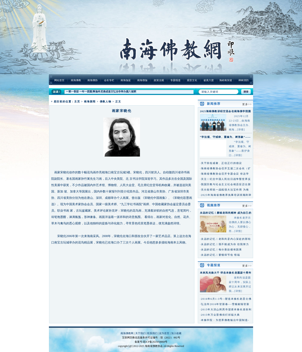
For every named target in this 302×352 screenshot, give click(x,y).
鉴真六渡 (209, 80)
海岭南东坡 (225, 80)
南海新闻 (90, 101)
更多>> (247, 104)
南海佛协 (92, 80)
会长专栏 (109, 80)
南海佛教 (76, 80)
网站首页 (59, 80)
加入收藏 (176, 333)
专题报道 (175, 80)
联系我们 (152, 333)
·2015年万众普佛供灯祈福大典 (220, 314)
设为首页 (164, 333)
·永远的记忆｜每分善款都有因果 (221, 249)
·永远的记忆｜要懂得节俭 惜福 (220, 254)
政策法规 (159, 80)
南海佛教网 (127, 333)
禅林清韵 (243, 80)
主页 (77, 101)
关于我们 (140, 333)
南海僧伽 (142, 80)
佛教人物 (105, 101)
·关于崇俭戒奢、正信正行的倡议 (221, 163)
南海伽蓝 (126, 80)
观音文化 (192, 80)
